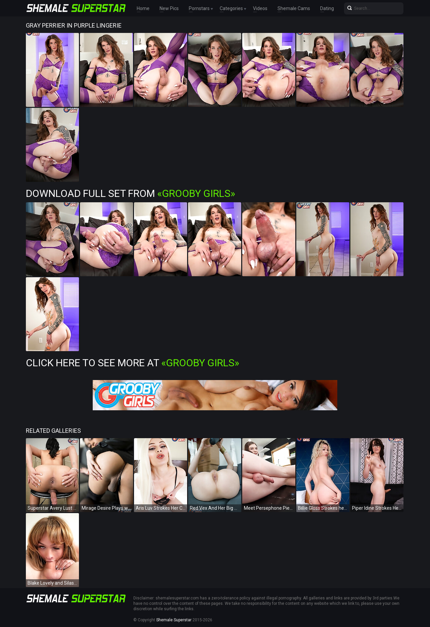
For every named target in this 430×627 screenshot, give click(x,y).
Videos (260, 8)
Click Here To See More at (132, 363)
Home (143, 8)
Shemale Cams (293, 8)
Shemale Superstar (173, 620)
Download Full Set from (130, 193)
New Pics (169, 8)
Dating (327, 8)
